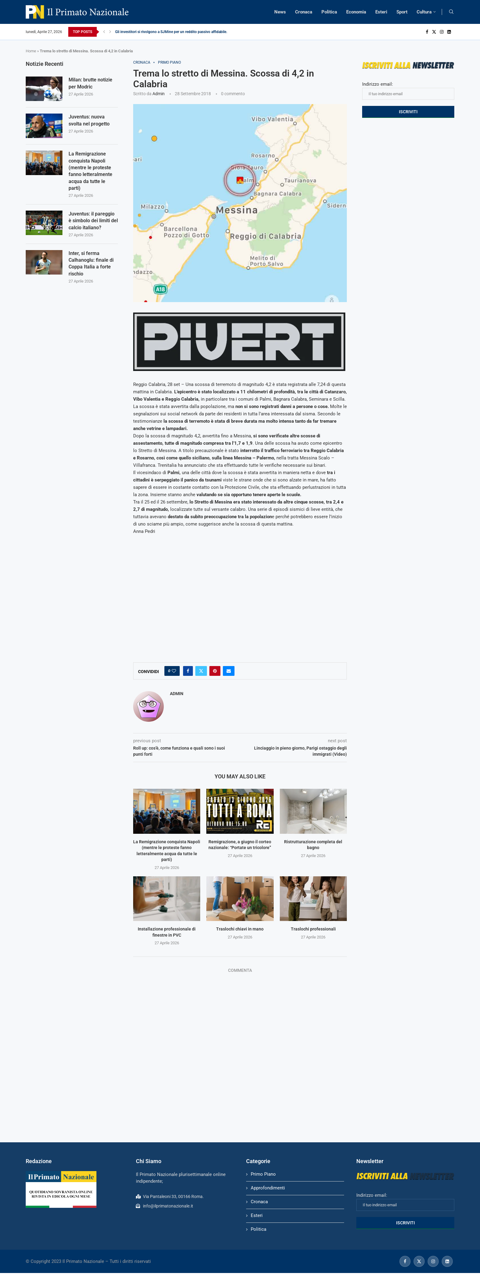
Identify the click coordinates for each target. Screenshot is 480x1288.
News (280, 12)
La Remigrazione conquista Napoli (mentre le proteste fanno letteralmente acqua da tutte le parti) (90, 171)
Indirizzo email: (408, 90)
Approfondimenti (268, 1188)
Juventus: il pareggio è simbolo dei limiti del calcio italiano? (93, 220)
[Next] (110, 32)
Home (31, 51)
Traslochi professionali (313, 929)
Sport (401, 12)
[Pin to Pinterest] (214, 671)
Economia (356, 12)
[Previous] (104, 32)
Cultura (424, 12)
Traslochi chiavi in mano (240, 929)
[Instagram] (442, 31)
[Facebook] (427, 31)
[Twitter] (434, 31)
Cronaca (303, 12)
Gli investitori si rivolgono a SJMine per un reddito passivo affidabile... (172, 32)
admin (158, 93)
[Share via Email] (228, 671)
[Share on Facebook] (188, 671)
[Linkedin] (449, 31)
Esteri (381, 12)
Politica (329, 12)
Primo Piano (263, 1174)
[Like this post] (174, 671)
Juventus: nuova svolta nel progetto (89, 120)
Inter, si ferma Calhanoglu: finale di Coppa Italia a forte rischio (91, 263)
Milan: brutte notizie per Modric (90, 83)
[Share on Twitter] (201, 671)
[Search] (451, 11)
